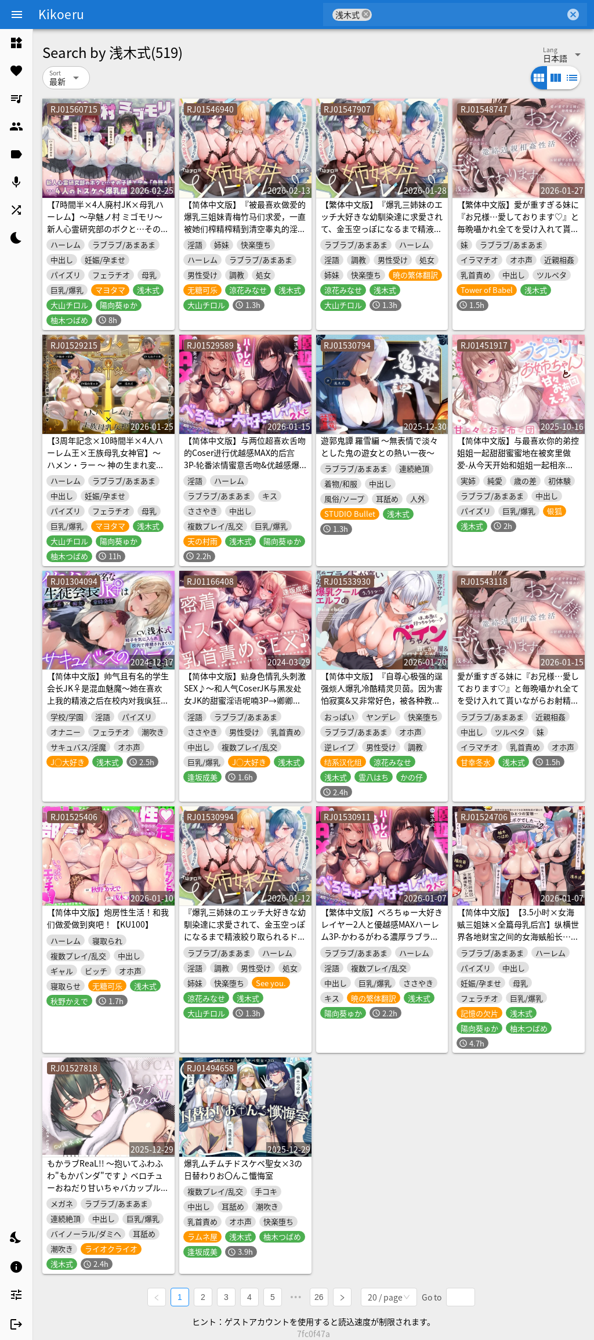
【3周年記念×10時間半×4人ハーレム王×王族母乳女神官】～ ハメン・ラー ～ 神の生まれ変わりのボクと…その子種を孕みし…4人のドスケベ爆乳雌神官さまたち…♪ (108, 470)
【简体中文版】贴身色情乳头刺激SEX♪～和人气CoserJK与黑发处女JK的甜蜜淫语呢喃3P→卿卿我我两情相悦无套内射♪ (245, 694)
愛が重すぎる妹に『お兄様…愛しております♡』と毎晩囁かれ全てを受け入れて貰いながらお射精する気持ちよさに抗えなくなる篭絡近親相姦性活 (518, 700)
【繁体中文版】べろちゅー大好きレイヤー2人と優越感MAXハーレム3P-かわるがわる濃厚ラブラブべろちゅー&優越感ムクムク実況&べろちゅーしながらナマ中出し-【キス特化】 (382, 942)
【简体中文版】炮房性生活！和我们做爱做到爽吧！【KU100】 (108, 918)
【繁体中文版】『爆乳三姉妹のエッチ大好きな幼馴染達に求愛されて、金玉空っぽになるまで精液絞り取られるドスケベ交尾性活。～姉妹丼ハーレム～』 (382, 228)
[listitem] (16, 43)
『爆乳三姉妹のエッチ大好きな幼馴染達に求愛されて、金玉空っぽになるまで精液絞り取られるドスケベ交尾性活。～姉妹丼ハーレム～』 (245, 936)
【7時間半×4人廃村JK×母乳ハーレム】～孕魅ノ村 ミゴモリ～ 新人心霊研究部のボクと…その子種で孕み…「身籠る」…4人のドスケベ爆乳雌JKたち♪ (108, 228)
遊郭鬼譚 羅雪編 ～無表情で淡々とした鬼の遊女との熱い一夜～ (379, 446)
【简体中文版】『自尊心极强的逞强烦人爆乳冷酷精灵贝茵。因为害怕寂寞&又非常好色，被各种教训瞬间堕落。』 (382, 694)
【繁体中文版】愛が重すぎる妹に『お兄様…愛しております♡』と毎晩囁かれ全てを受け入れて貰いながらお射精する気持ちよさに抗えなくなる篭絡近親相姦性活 (518, 228)
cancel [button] (366, 14)
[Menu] (17, 14)
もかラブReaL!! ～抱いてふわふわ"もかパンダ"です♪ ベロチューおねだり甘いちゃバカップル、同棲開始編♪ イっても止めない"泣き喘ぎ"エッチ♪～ (108, 1187)
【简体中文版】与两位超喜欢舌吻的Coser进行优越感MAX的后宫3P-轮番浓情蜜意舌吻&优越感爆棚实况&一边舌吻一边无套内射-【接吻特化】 (245, 464)
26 (319, 1297)
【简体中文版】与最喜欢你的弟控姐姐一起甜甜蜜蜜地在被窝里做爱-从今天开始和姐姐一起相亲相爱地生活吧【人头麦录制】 (518, 458)
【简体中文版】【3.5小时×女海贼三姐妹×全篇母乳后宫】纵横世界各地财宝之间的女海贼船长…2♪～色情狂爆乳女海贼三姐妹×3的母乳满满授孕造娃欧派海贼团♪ (518, 942)
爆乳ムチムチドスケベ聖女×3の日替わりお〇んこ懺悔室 (243, 1169)
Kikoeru (61, 14)
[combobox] (468, 14)
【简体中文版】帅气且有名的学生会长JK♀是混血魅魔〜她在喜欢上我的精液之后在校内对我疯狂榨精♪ (108, 694)
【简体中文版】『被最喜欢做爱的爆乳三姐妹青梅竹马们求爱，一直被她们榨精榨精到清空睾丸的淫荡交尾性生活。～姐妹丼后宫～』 (245, 222)
